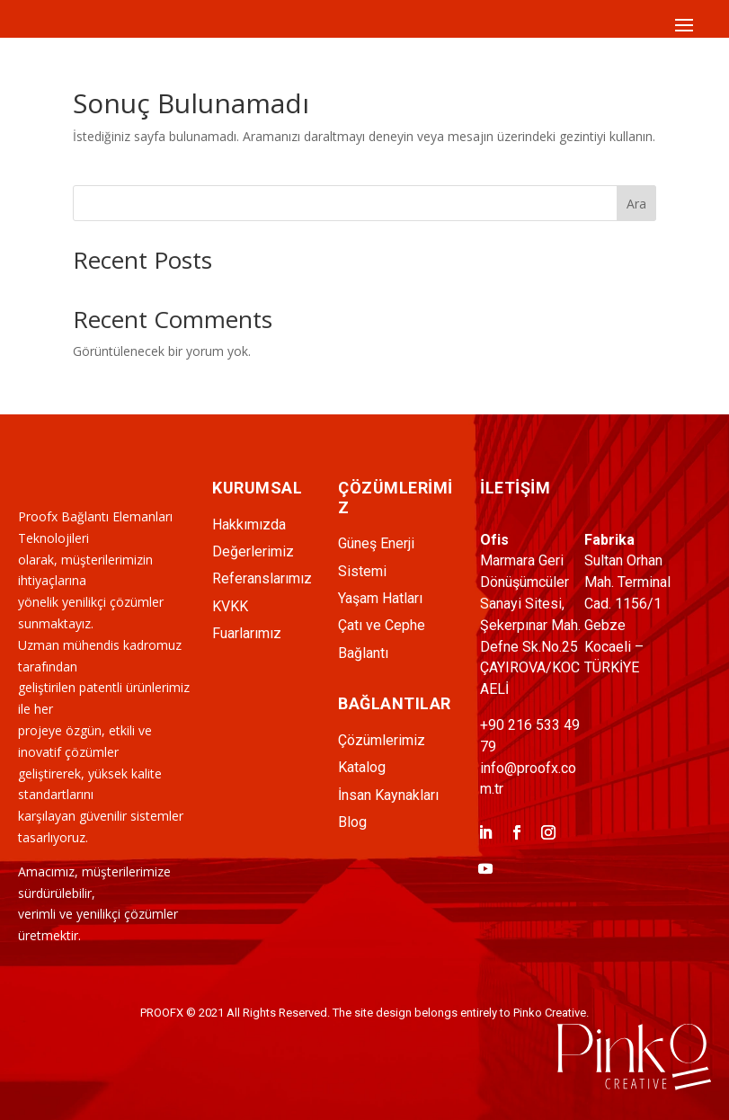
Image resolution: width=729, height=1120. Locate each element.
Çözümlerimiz (381, 740)
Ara (636, 203)
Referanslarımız (262, 578)
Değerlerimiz (253, 551)
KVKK (230, 606)
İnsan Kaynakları (388, 795)
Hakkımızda (249, 524)
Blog (352, 822)
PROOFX (161, 1012)
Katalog (362, 767)
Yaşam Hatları (380, 598)
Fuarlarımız (246, 633)
